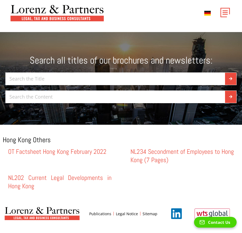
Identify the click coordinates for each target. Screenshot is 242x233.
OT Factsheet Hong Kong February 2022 (57, 151)
